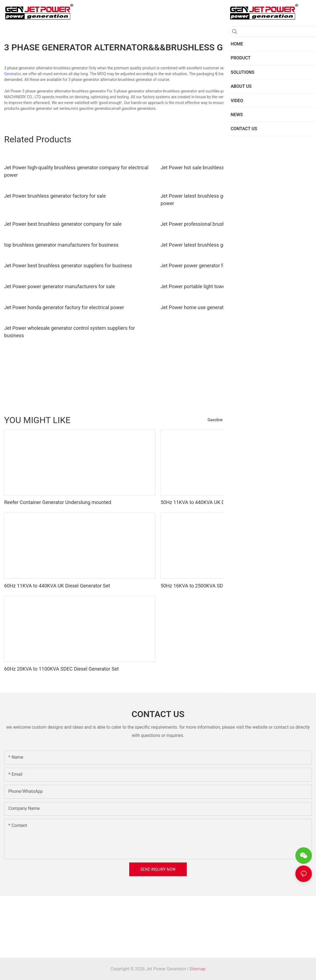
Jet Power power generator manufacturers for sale (59, 286)
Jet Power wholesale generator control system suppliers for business (69, 331)
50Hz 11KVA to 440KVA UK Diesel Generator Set (213, 502)
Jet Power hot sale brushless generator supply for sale (220, 167)
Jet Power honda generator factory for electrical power (64, 307)
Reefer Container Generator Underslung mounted (57, 502)
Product (302, 420)
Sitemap (197, 968)
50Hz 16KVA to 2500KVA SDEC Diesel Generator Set (218, 586)
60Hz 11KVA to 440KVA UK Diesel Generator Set (57, 586)
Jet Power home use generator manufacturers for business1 (227, 307)
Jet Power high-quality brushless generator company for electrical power (76, 171)
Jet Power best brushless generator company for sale (62, 224)
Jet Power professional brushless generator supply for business (231, 224)
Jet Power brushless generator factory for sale (55, 196)
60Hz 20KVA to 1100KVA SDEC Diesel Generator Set (61, 669)
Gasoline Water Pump (271, 420)
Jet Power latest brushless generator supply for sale (218, 245)
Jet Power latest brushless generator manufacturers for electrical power (232, 199)
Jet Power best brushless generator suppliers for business (68, 265)
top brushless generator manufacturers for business (61, 245)
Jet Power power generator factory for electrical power (220, 265)
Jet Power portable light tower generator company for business (230, 286)
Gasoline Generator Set (227, 420)
